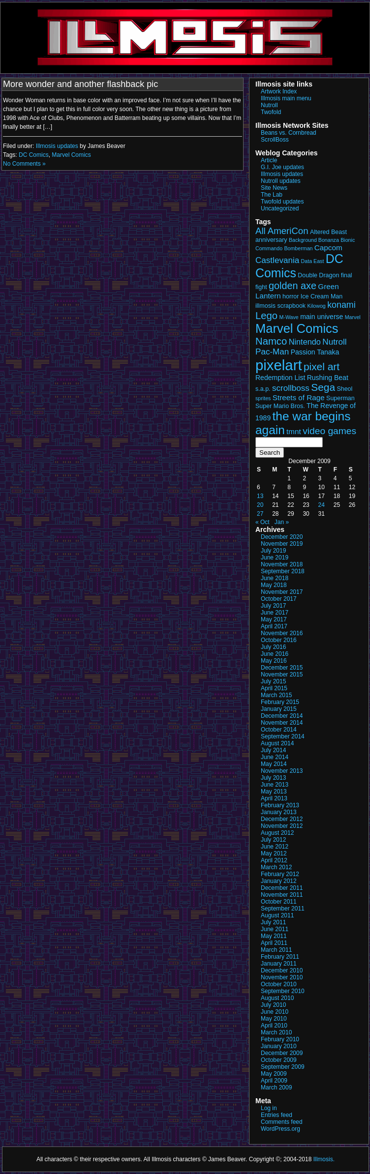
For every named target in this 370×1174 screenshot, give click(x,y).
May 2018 (274, 585)
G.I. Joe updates (282, 167)
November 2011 (282, 894)
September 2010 (283, 991)
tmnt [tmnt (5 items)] (293, 431)
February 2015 (280, 702)
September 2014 (283, 736)
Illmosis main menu (286, 98)
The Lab (271, 194)
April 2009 (274, 1080)
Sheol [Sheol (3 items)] (344, 388)
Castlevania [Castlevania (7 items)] (277, 260)
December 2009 (282, 1053)
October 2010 (279, 984)
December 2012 (282, 819)
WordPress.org (280, 1128)
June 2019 (274, 557)
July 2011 (273, 922)
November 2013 (282, 770)
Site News (274, 187)
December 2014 (282, 715)
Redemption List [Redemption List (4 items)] (280, 378)
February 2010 (280, 1039)
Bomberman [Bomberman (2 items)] (298, 248)
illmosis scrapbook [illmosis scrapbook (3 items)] (280, 305)
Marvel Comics (71, 154)
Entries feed (276, 1115)
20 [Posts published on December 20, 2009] (260, 504)
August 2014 (277, 743)
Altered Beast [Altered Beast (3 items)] (328, 232)
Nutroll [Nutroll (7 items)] (334, 342)
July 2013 (273, 777)
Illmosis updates (57, 146)
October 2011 (279, 901)
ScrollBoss (275, 139)
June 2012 (274, 846)
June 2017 (274, 612)
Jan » (282, 522)
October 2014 (279, 729)
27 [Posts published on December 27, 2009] (260, 513)
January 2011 (279, 963)
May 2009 (274, 1073)
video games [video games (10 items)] (329, 431)
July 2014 (273, 750)
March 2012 (276, 867)
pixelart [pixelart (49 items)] (278, 365)
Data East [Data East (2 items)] (312, 261)
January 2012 (279, 881)
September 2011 (283, 908)
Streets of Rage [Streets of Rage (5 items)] (299, 397)
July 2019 (273, 550)
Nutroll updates (281, 180)
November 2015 (282, 674)
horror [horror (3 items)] (290, 296)
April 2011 (274, 942)
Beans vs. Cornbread (288, 132)
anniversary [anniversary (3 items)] (271, 239)
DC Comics (34, 154)
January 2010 (279, 1046)
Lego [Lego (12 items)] (266, 315)
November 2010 (282, 977)
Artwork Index (279, 91)
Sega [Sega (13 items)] (323, 387)
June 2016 (274, 653)
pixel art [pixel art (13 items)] (321, 366)
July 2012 (273, 839)
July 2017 (273, 605)
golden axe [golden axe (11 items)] (292, 285)
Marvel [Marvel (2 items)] (353, 317)
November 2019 (282, 543)
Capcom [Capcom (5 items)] (328, 247)
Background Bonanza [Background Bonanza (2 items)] (314, 240)
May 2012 (274, 853)
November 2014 (282, 722)
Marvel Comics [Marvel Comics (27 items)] (297, 328)
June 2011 (274, 929)
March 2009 (276, 1087)
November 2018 (282, 564)
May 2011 (274, 936)
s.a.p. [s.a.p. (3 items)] (263, 388)
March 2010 (276, 1032)
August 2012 (277, 832)
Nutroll (269, 105)
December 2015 (282, 667)
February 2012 (280, 874)
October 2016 (279, 640)
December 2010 (282, 970)
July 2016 (273, 647)
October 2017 (279, 598)
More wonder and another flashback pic (80, 84)
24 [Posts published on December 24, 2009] (321, 504)
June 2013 (274, 784)
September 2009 (283, 1066)
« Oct (262, 522)
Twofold (271, 112)
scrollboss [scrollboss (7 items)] (290, 388)
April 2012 (274, 860)
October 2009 (279, 1060)
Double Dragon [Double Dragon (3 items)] (318, 275)
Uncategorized (280, 208)
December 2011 (282, 887)
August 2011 (277, 915)
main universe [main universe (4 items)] (321, 317)
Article (269, 160)
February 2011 (280, 956)
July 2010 (273, 1004)
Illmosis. (324, 1159)
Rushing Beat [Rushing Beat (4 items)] (327, 378)
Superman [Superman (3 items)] (340, 398)
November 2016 (282, 633)
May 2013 (274, 791)
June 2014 (274, 757)
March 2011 (276, 949)
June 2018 (274, 578)
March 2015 (276, 695)
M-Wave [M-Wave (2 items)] (289, 317)
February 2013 (280, 805)
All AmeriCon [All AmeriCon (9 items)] (281, 231)
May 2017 (274, 619)
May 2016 (274, 660)
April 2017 (274, 626)
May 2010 (274, 1018)
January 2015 (279, 708)
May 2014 (274, 764)
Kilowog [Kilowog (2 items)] (316, 306)
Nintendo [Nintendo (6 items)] (305, 341)
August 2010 (277, 998)
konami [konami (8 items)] (341, 305)
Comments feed (282, 1121)
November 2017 (282, 591)
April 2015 (274, 688)
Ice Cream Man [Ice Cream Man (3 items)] (321, 296)
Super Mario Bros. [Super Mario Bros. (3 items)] (280, 406)
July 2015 (273, 681)
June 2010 (274, 1011)
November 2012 (282, 825)
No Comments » (24, 163)
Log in (269, 1108)
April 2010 (274, 1025)
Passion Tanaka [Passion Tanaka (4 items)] (315, 352)
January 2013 (279, 812)
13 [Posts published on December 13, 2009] (260, 496)
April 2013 (274, 798)
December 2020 (282, 536)
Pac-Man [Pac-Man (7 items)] (272, 351)
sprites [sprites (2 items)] (263, 398)
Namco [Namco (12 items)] (271, 341)
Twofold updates (282, 201)
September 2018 (283, 571)
